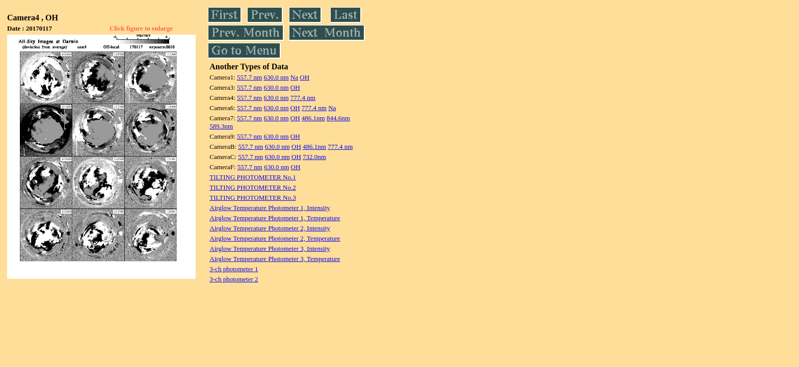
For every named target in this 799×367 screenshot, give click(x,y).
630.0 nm (275, 77)
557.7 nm (249, 77)
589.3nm (221, 126)
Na (294, 77)
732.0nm (314, 157)
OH (304, 77)
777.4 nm (302, 97)
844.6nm (338, 118)
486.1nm (313, 118)
